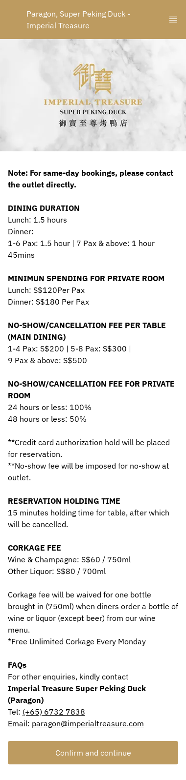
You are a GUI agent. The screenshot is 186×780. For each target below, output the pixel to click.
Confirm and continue (93, 753)
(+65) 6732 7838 (54, 712)
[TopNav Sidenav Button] (173, 19)
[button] (93, 752)
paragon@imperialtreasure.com (88, 723)
